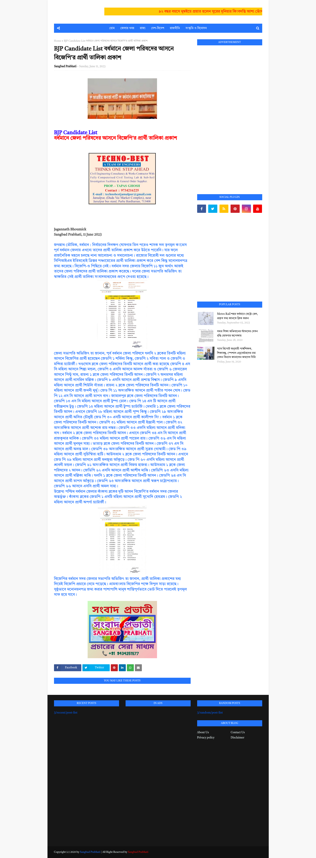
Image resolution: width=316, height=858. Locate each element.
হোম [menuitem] (112, 28)
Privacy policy (205, 737)
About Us (203, 732)
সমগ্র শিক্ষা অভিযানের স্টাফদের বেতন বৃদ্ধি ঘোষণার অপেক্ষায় (237, 333)
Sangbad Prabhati (65, 66)
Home (57, 41)
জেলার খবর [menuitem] (127, 28)
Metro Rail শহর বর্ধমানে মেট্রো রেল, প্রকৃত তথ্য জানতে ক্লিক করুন (237, 316)
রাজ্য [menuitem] (143, 28)
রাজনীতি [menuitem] (175, 28)
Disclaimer (237, 737)
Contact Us (238, 732)
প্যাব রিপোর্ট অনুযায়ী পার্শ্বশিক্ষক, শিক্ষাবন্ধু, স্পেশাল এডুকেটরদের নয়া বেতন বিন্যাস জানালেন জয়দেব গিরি (236, 353)
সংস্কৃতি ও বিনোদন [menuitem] (196, 28)
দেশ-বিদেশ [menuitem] (157, 28)
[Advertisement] (229, 115)
